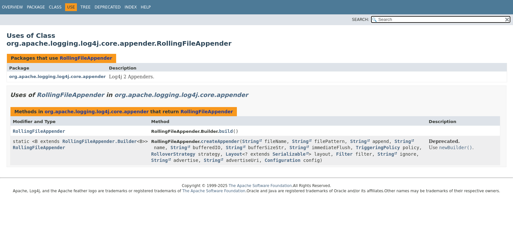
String (250, 141)
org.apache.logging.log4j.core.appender (57, 76)
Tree (85, 7)
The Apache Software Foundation (260, 185)
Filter (344, 154)
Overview (12, 7)
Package (36, 7)
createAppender (220, 141)
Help (146, 7)
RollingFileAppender (86, 58)
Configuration (283, 160)
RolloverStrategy (173, 154)
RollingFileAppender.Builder (99, 141)
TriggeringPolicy (378, 147)
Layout (234, 154)
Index (131, 7)
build (226, 131)
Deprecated (108, 7)
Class (55, 7)
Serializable (289, 154)
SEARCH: (360, 19)
